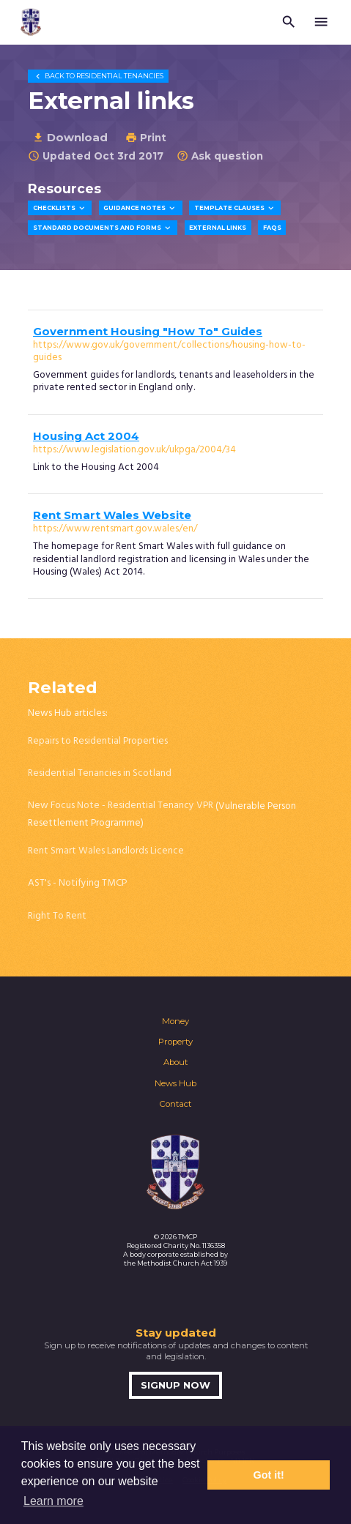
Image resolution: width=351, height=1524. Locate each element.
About (175, 1062)
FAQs (272, 227)
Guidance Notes (140, 208)
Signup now (175, 1385)
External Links (217, 227)
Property (175, 1041)
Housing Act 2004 (86, 436)
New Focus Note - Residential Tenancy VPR (120, 805)
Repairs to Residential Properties (98, 741)
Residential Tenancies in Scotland (99, 773)
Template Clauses (235, 208)
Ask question (220, 156)
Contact (175, 1104)
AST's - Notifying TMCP (77, 883)
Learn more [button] (53, 1501)
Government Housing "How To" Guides (147, 331)
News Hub (175, 1083)
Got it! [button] (269, 1475)
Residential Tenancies (98, 76)
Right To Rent (57, 916)
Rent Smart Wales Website (112, 515)
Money (175, 1021)
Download (70, 137)
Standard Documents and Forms (103, 228)
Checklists (60, 208)
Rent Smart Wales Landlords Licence (106, 851)
